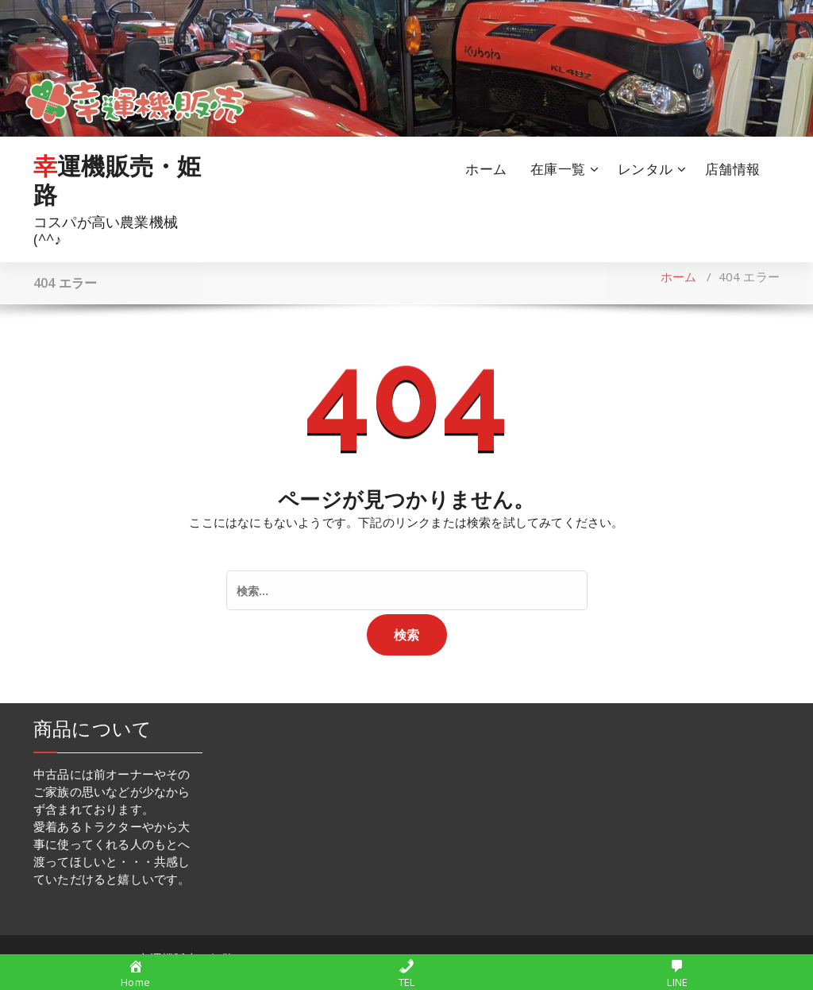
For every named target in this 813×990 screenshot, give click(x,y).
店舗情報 (732, 169)
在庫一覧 (557, 169)
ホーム (486, 169)
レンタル (645, 169)
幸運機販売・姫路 (117, 180)
